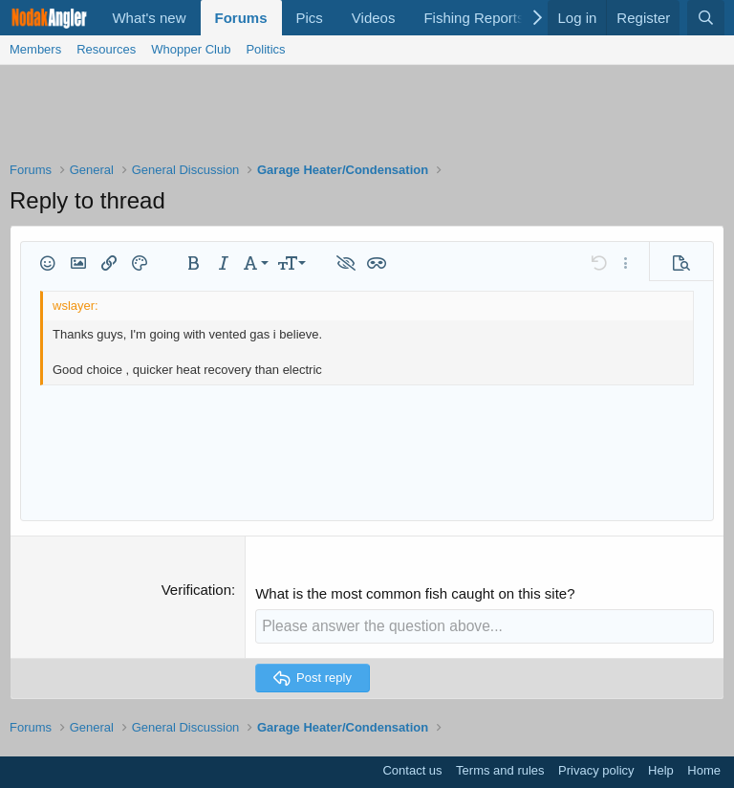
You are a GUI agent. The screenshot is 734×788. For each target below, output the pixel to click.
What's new (148, 18)
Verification (196, 589)
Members (35, 49)
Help (661, 769)
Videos (374, 18)
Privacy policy (596, 769)
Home (704, 769)
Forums (241, 18)
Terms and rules (500, 769)
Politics (265, 49)
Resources (106, 49)
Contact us (412, 769)
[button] (47, 263)
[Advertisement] (367, 118)
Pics (309, 18)
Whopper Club (190, 49)
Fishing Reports (473, 18)
